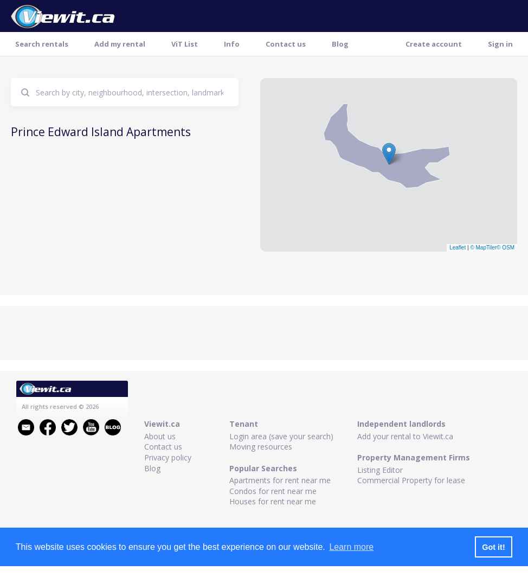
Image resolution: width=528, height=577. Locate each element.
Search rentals (41, 44)
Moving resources (260, 446)
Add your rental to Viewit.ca (405, 436)
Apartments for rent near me (280, 480)
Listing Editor (380, 470)
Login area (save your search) (281, 436)
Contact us (286, 44)
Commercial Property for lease (411, 480)
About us (160, 436)
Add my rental (119, 44)
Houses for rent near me (272, 501)
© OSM (505, 248)
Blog (340, 44)
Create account (433, 44)
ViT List (184, 44)
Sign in (500, 44)
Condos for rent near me (273, 491)
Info (232, 44)
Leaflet (457, 248)
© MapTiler (483, 248)
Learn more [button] (351, 547)
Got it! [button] (493, 547)
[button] (389, 154)
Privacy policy (167, 457)
